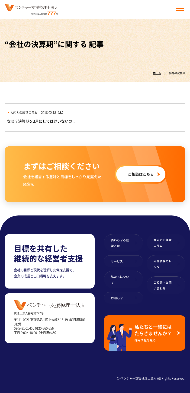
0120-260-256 (44, 328)
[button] (180, 9)
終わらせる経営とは (120, 243)
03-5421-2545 (23, 328)
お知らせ (117, 298)
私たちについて (120, 279)
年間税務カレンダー (163, 264)
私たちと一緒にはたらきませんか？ (154, 332)
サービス (117, 261)
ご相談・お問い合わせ (163, 285)
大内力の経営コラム (163, 243)
